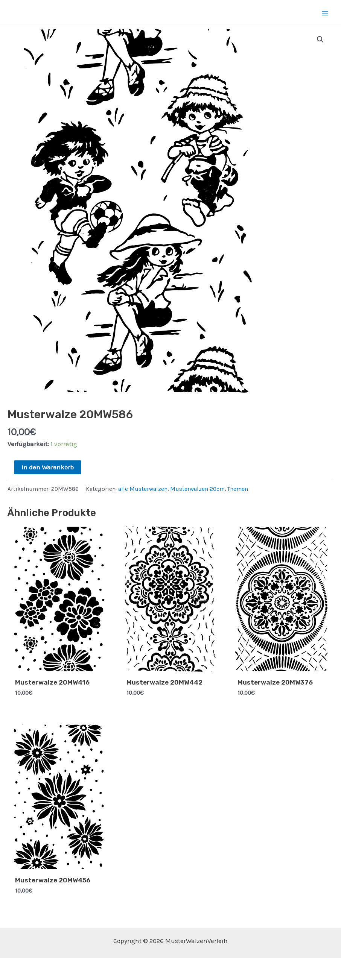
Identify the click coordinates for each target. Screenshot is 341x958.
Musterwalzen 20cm (197, 489)
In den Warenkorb (47, 467)
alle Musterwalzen (142, 489)
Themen (237, 489)
